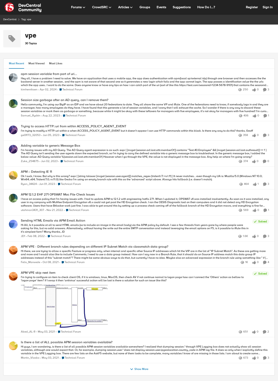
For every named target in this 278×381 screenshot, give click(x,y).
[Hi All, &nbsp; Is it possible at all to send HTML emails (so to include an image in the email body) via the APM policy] (135, 228)
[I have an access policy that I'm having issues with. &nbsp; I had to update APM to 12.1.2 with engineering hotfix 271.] (145, 202)
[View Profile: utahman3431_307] (13, 198)
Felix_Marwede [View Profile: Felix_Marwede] (30, 262)
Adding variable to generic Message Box (50, 145)
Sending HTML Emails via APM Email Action (53, 220)
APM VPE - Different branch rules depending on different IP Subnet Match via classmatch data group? (94, 246)
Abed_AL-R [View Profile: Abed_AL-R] (28, 331)
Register (252, 7)
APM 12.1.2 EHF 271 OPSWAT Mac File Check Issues (58, 194)
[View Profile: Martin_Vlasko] (13, 345)
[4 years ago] (35, 236)
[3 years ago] (50, 135)
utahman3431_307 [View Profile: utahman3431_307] (32, 210)
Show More (139, 369)
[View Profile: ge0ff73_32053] (13, 130)
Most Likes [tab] (55, 63)
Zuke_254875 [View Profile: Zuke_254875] (30, 161)
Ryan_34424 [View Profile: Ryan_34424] (29, 184)
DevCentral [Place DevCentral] (10, 19)
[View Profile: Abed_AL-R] (13, 276)
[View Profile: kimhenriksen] (13, 77)
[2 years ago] (47, 89)
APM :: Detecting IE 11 (36, 172)
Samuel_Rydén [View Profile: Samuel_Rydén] (30, 116)
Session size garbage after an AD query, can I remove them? (64, 100)
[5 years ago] (45, 332)
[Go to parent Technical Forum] (70, 89)
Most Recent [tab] (16, 63)
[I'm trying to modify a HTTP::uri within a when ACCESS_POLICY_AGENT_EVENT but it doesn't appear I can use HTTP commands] (145, 131)
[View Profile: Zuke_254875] (13, 149)
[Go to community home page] (23, 7)
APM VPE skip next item (38, 273)
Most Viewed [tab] (36, 63)
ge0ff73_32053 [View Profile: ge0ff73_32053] (30, 135)
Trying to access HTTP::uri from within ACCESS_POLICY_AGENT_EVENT (73, 126)
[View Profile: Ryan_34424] (13, 175)
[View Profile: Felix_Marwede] (13, 250)
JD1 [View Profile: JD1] (23, 236)
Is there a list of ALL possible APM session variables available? (67, 342)
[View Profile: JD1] (13, 224)
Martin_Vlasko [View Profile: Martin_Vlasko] (30, 358)
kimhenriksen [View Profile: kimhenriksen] (29, 89)
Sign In (268, 7)
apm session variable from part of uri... (49, 74)
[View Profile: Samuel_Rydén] (13, 103)
